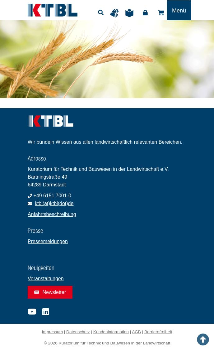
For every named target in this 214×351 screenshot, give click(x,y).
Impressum (52, 331)
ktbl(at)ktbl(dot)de (54, 203)
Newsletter (50, 292)
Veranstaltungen (46, 278)
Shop (161, 13)
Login (145, 13)
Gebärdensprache (116, 13)
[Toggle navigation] (179, 10)
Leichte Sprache (131, 13)
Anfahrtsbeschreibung (52, 214)
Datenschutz (78, 331)
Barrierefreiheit (158, 331)
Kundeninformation (111, 331)
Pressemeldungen (48, 241)
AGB (136, 331)
